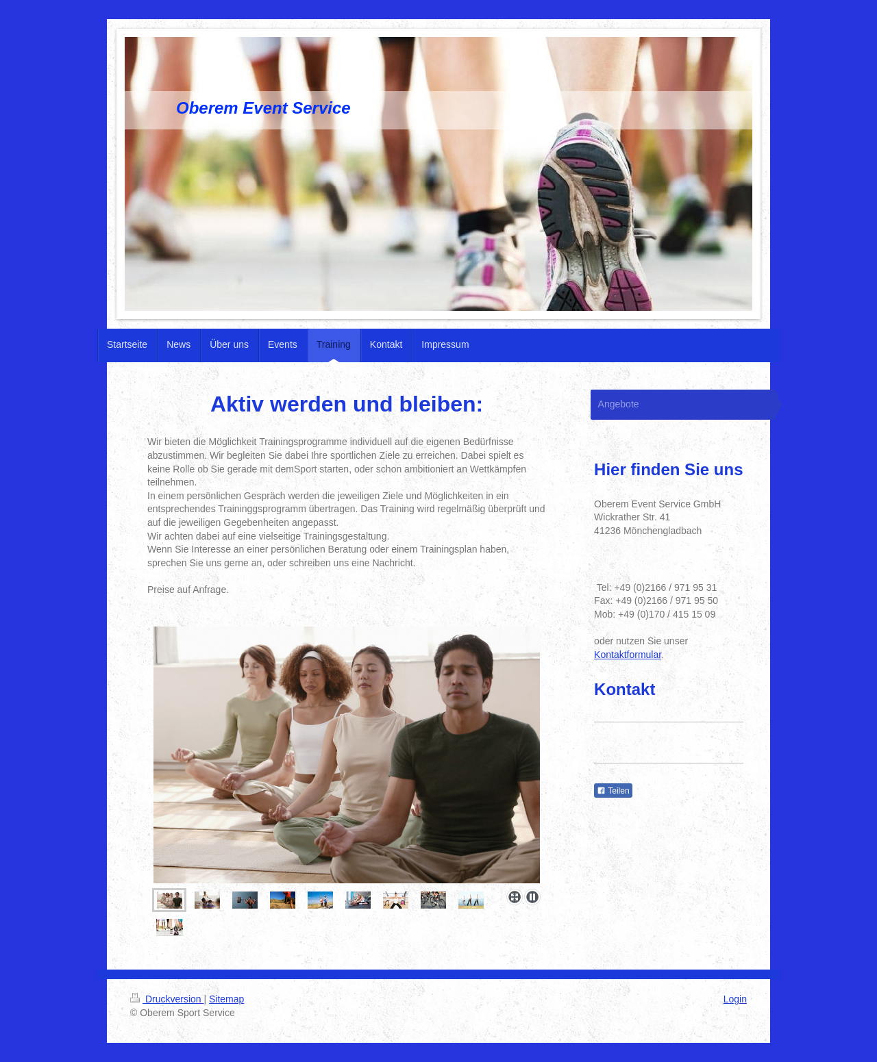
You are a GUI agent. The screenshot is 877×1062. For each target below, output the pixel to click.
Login (735, 999)
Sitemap (226, 999)
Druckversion (166, 999)
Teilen (613, 791)
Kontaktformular (627, 654)
